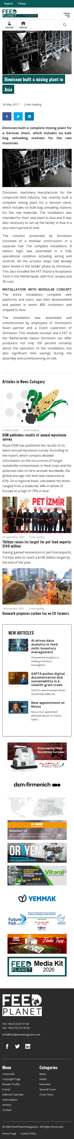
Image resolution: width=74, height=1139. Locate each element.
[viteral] (37, 875)
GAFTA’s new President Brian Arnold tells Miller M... (48, 692)
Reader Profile (11, 1084)
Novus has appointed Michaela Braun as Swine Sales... (46, 715)
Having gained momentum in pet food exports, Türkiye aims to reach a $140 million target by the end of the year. (37, 557)
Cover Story (46, 1094)
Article (43, 1079)
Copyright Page (11, 1079)
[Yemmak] (37, 898)
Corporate (8, 1074)
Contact (6, 1110)
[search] (65, 25)
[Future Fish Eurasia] (37, 920)
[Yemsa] (37, 943)
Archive (6, 1105)
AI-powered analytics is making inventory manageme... (45, 661)
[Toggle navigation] (66, 15)
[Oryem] (37, 852)
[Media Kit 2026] (37, 966)
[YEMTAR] (37, 807)
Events (6, 1089)
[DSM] (37, 784)
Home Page (9, 1133)
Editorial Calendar (13, 1094)
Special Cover (47, 1089)
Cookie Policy (28, 1133)
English (8, 3)
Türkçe (22, 3)
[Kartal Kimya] (37, 829)
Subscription (9, 1099)
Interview (45, 1084)
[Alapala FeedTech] (37, 757)
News (42, 1074)
